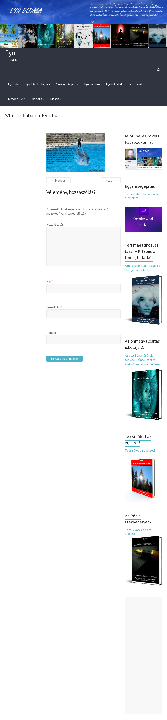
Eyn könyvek (92, 84)
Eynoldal (13, 84)
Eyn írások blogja (36, 84)
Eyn (10, 52)
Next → (111, 180)
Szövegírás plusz (67, 84)
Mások (54, 99)
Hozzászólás (55, 224)
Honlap (51, 333)
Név (49, 282)
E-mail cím (54, 307)
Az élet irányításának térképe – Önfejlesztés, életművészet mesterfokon (143, 359)
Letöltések (135, 84)
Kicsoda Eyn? (16, 99)
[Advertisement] (143, 655)
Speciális (36, 99)
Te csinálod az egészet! (140, 450)
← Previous (58, 180)
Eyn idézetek (114, 84)
